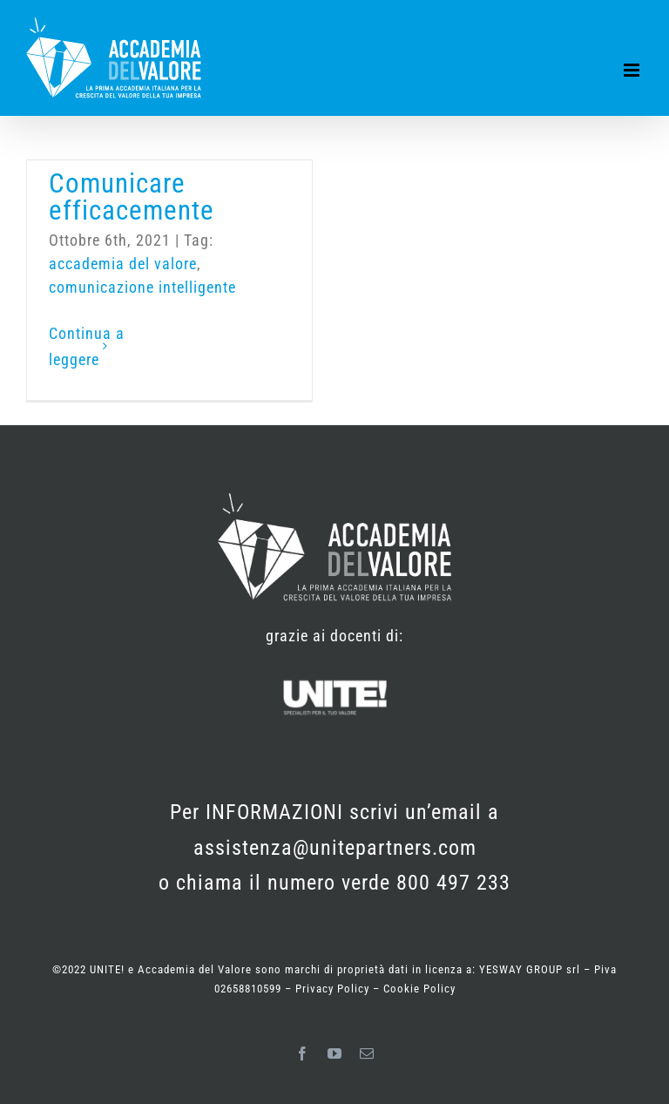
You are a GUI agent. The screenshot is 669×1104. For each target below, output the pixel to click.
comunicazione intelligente (142, 287)
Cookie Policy (419, 988)
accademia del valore (123, 263)
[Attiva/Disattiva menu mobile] (633, 70)
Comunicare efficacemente (131, 197)
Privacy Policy (334, 988)
